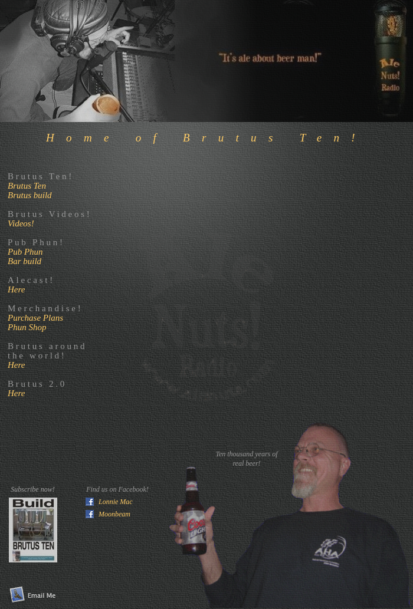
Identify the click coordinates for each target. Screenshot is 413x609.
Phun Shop (27, 327)
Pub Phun (25, 251)
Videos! (21, 223)
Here (16, 289)
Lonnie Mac (116, 502)
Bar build (24, 261)
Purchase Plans (35, 317)
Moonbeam (114, 514)
